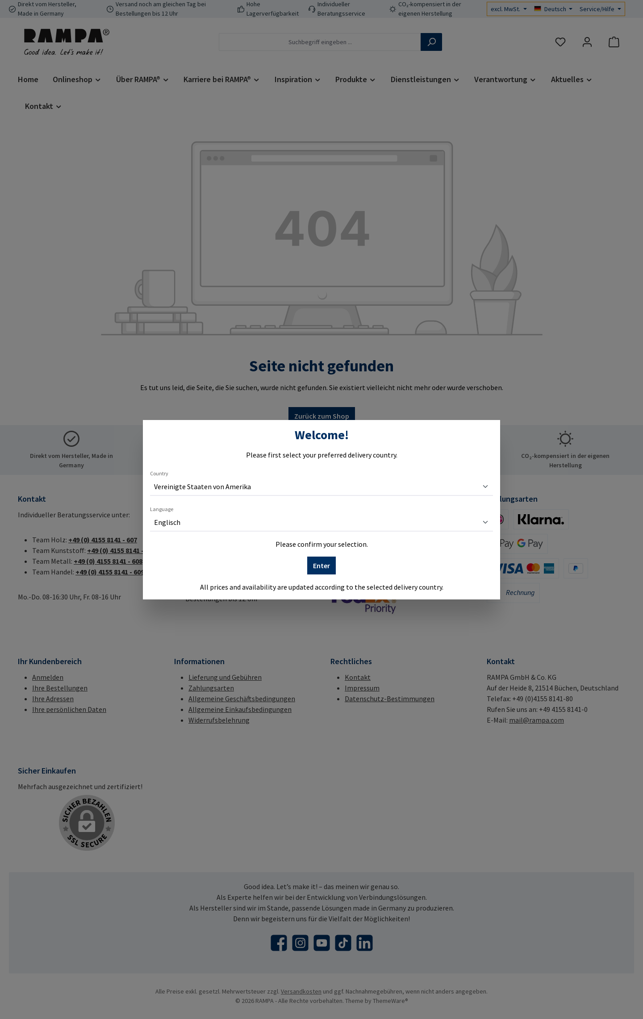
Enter (321, 565)
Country (159, 473)
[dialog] (321, 509)
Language (161, 509)
